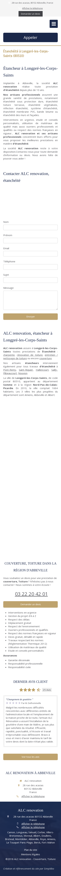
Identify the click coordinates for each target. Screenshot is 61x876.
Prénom (7, 235)
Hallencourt (42, 369)
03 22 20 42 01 (31, 593)
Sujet (6, 274)
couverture (45, 358)
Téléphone (9, 261)
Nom (6, 221)
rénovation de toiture (30, 354)
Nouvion (22, 373)
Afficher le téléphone (32, 8)
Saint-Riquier (26, 369)
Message (8, 287)
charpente (9, 354)
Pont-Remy (9, 369)
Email (6, 248)
